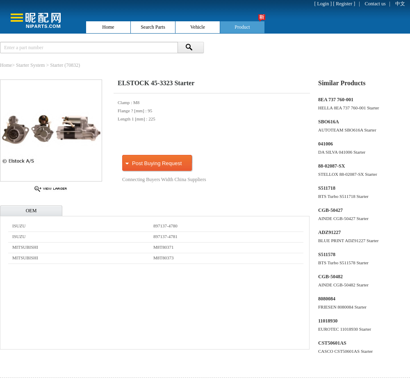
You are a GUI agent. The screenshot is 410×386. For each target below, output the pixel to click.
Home (6, 65)
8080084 (326, 299)
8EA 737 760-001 (335, 99)
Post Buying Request (157, 163)
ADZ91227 (329, 232)
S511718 (326, 188)
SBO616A (328, 122)
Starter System (30, 65)
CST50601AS (332, 343)
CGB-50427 (330, 210)
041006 (325, 144)
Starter (56, 65)
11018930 (327, 321)
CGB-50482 (330, 276)
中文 (400, 4)
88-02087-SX (331, 166)
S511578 (326, 254)
